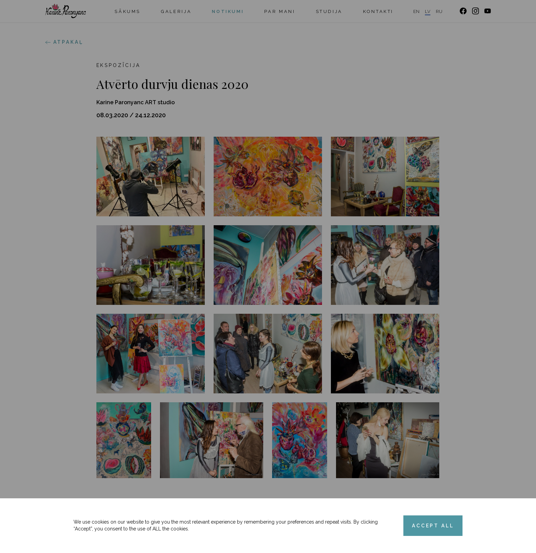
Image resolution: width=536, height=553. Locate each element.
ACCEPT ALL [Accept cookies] (433, 525)
